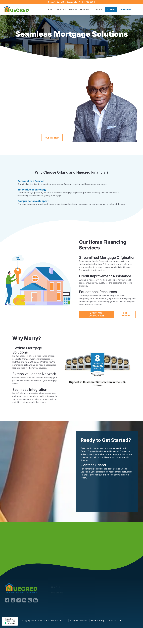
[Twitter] (18, 601)
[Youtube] (24, 601)
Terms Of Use (114, 620)
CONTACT (98, 9)
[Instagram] (13, 601)
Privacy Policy (97, 620)
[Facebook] (7, 601)
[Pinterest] (30, 601)
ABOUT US (61, 9)
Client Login (124, 9)
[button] (73, 9)
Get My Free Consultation (96, 317)
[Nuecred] (21, 588)
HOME (50, 9)
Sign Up (111, 9)
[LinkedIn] (35, 601)
